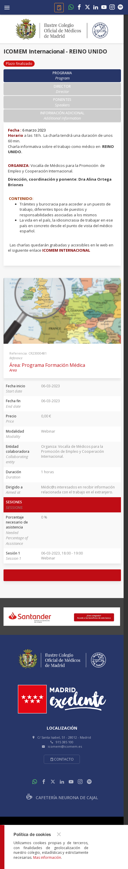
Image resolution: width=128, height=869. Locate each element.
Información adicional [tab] (62, 115)
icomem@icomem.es (65, 746)
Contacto (62, 759)
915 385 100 (64, 742)
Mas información (47, 857)
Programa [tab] (62, 75)
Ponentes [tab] (62, 102)
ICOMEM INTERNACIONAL (66, 250)
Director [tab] (62, 89)
